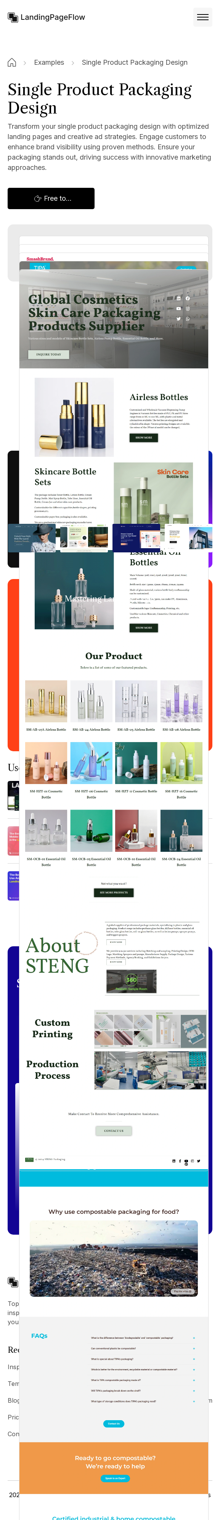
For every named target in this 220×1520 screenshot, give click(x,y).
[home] (46, 16)
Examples (49, 62)
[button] (202, 17)
